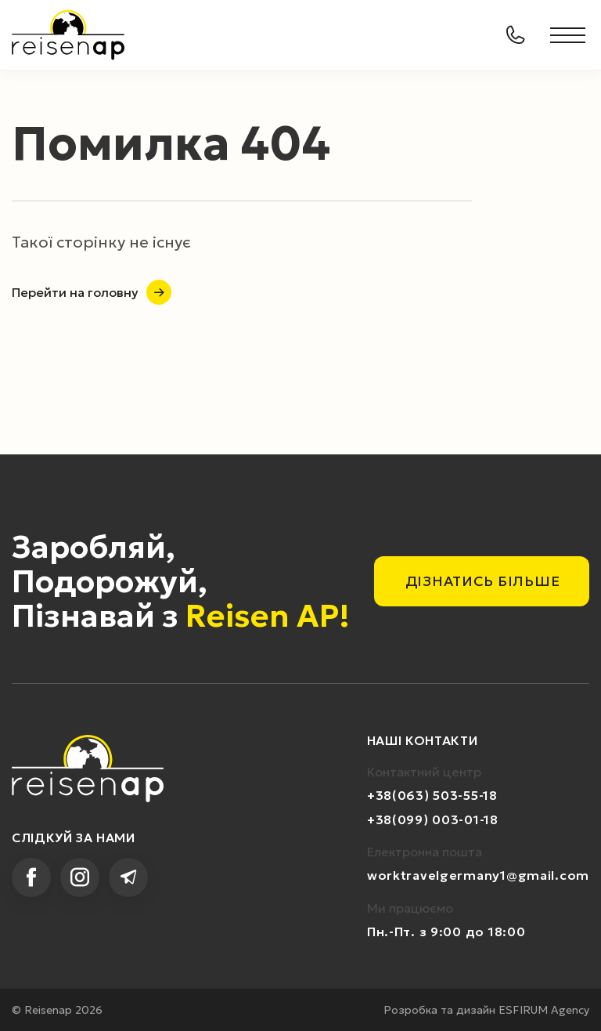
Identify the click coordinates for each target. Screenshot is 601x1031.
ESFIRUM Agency (543, 1010)
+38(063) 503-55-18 (432, 795)
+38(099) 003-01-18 (432, 819)
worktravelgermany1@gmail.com (478, 875)
